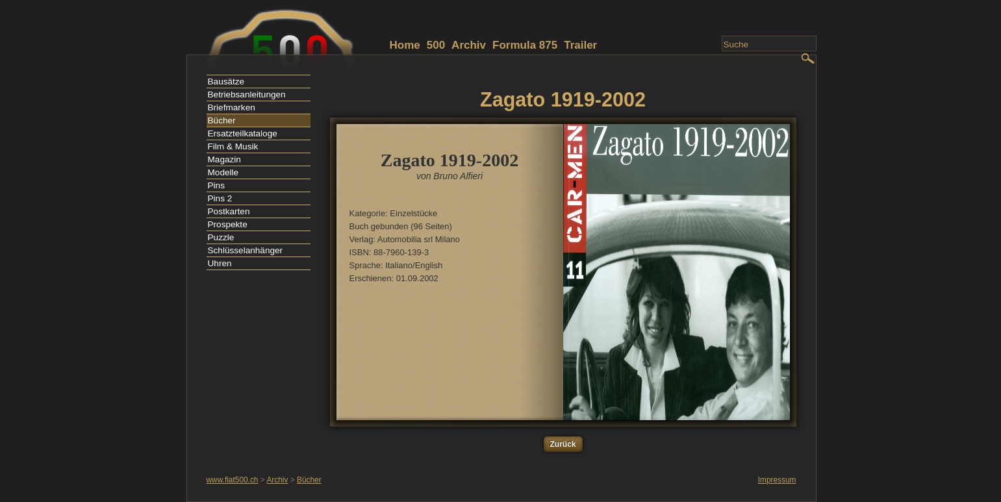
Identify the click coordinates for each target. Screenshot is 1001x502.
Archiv (468, 45)
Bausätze (226, 81)
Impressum (777, 479)
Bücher (222, 120)
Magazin (224, 159)
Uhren (220, 263)
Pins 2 (220, 198)
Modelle (223, 172)
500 (436, 45)
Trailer (580, 45)
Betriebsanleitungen (247, 94)
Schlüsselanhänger (245, 250)
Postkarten (229, 211)
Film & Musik (233, 146)
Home (405, 45)
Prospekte (227, 224)
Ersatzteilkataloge (242, 133)
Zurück (563, 444)
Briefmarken (231, 107)
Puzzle (221, 237)
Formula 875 (524, 45)
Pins (216, 185)
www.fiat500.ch (233, 479)
